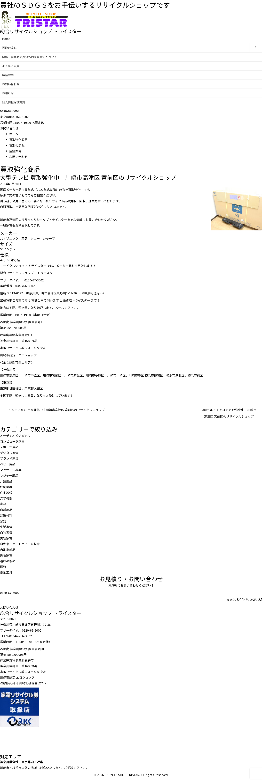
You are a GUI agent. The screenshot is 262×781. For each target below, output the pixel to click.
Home (6, 39)
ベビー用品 (7, 466)
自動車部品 (7, 551)
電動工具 (6, 574)
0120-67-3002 (9, 594)
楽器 (3, 523)
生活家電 (6, 528)
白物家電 (6, 534)
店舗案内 (8, 76)
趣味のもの (7, 562)
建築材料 (6, 517)
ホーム (13, 135)
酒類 (3, 568)
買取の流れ (9, 48)
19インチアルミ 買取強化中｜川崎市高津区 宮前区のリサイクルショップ (55, 411)
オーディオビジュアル (15, 437)
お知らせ (8, 94)
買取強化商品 (18, 141)
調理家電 (6, 557)
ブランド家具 (9, 460)
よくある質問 (11, 66)
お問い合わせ (11, 85)
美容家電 (6, 540)
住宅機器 (6, 488)
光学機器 (6, 500)
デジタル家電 (9, 454)
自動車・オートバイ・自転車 (20, 545)
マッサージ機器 (10, 471)
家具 (3, 505)
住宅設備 (6, 494)
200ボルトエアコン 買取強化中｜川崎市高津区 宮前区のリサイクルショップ (229, 412)
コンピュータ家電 (12, 443)
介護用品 (6, 483)
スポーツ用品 (9, 449)
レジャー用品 (9, 477)
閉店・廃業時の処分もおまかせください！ (31, 57)
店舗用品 (6, 511)
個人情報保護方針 (14, 103)
